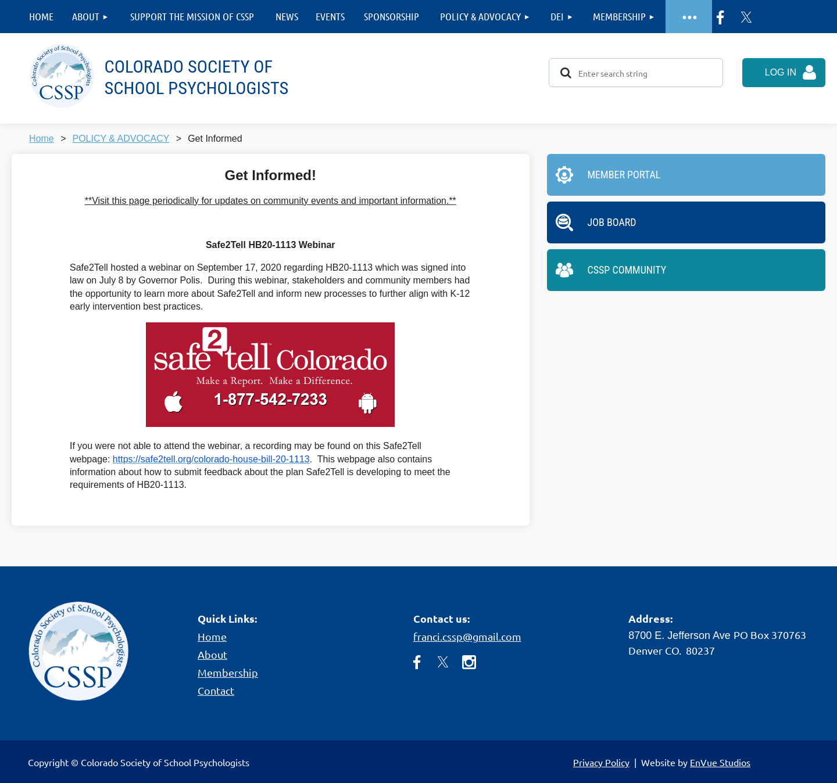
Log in (780, 72)
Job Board (612, 222)
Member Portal (624, 174)
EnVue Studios (720, 762)
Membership (228, 672)
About (212, 654)
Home (41, 138)
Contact (216, 690)
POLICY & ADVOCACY (120, 138)
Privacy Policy (601, 762)
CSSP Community (627, 270)
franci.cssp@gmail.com (467, 636)
